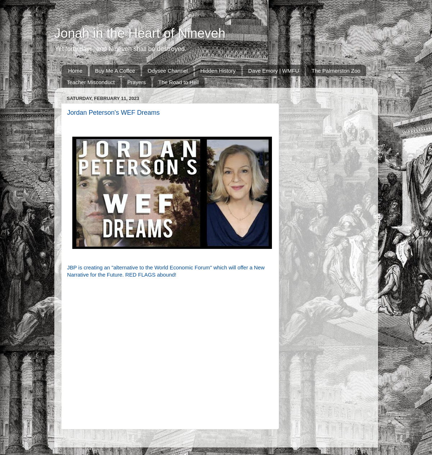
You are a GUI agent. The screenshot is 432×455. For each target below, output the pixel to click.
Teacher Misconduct (91, 82)
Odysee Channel (167, 71)
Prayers (136, 82)
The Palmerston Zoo (336, 71)
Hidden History (218, 71)
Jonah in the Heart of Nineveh (140, 33)
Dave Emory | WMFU (273, 71)
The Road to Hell (178, 82)
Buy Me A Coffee (115, 71)
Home (75, 71)
